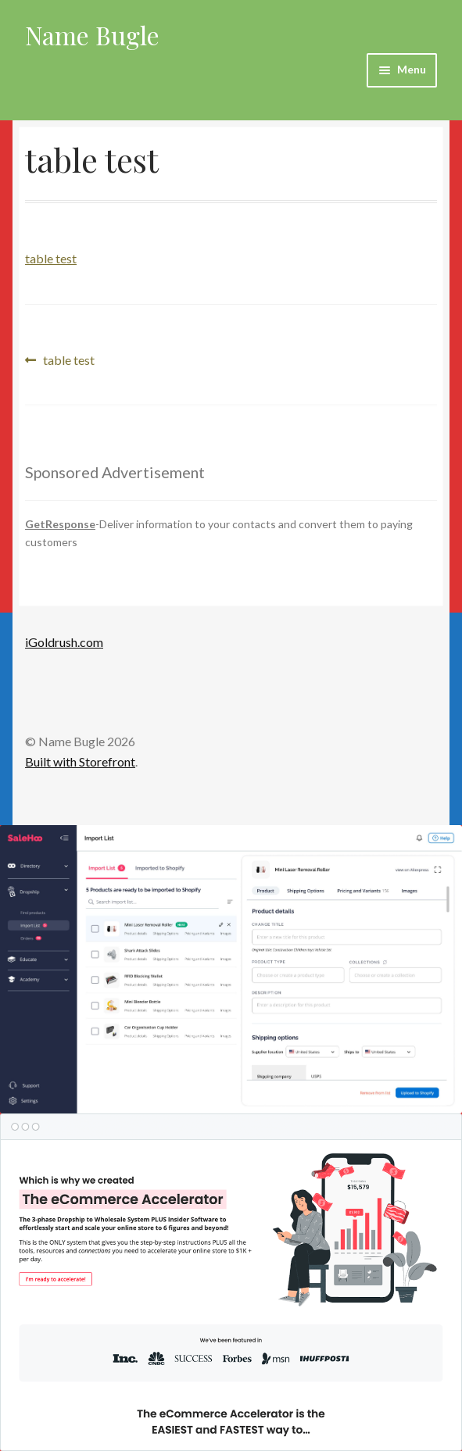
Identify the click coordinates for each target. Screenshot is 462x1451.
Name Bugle (92, 35)
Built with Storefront (80, 761)
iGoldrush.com (64, 641)
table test (51, 258)
